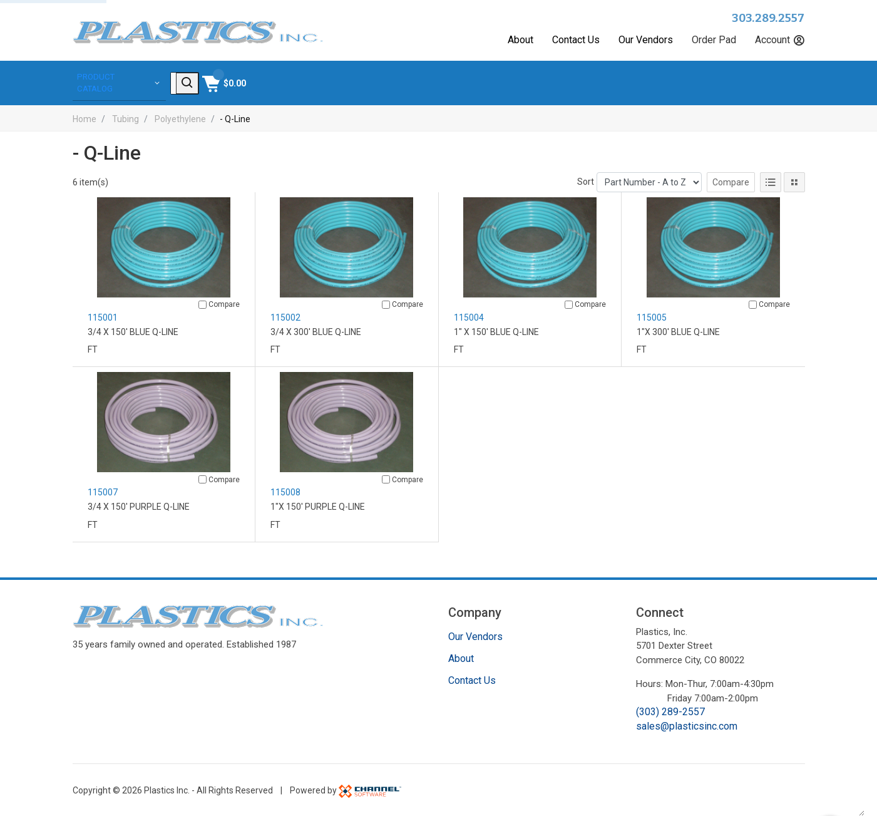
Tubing (125, 117)
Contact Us (576, 40)
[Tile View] (794, 180)
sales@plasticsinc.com (686, 724)
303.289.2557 (768, 18)
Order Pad (714, 40)
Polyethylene (180, 117)
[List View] (770, 180)
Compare (730, 180)
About (520, 40)
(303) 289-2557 (670, 710)
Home (84, 117)
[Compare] (202, 303)
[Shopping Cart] (781, 82)
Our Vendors (645, 40)
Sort (585, 180)
